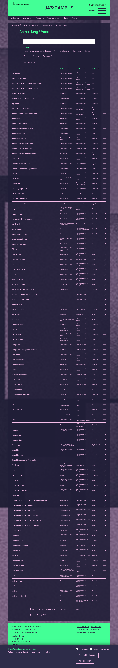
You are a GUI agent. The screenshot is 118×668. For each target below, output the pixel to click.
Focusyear (40, 18)
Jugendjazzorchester (84, 632)
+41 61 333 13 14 (18, 639)
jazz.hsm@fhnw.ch (30, 632)
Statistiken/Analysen (101, 649)
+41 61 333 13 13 (18, 632)
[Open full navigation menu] (102, 11)
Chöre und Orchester (32, 56)
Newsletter (95, 629)
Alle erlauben (85, 661)
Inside (93, 632)
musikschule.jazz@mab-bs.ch (22, 641)
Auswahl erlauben (87, 655)
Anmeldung (46, 25)
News (65, 18)
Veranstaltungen (53, 18)
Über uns (74, 18)
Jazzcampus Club (83, 626)
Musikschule (27, 18)
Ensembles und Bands (81, 51)
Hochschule (14, 18)
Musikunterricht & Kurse (30, 25)
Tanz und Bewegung (51, 56)
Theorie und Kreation (62, 51)
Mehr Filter (29, 62)
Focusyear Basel (82, 629)
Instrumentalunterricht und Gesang (37, 51)
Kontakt (91, 11)
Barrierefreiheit (96, 626)
